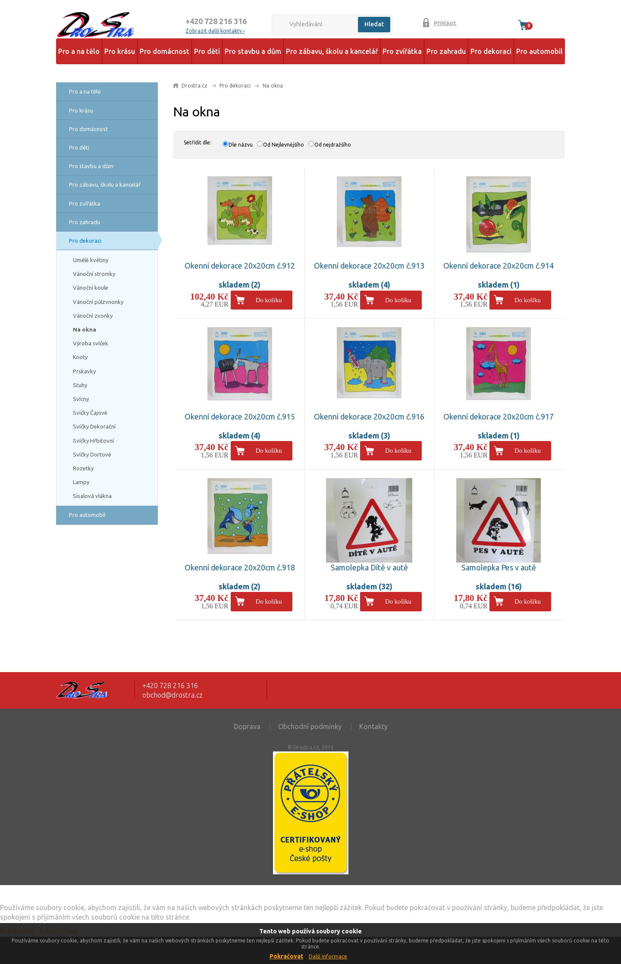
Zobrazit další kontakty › (215, 31)
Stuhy (80, 385)
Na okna (84, 329)
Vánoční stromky (94, 274)
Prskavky (84, 371)
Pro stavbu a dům (253, 51)
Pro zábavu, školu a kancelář (332, 51)
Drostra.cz (194, 85)
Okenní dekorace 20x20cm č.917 (498, 416)
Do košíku (269, 300)
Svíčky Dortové (92, 454)
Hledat (374, 24)
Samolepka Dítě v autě (369, 567)
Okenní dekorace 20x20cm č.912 (240, 265)
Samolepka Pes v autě (498, 567)
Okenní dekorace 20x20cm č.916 (369, 416)
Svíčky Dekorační (94, 426)
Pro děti (207, 51)
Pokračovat (286, 956)
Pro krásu (119, 51)
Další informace (328, 956)
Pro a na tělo (79, 51)
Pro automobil (539, 51)
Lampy (81, 482)
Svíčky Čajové (90, 413)
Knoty (80, 357)
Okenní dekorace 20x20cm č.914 (498, 265)
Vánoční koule (90, 288)
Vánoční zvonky (93, 316)
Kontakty (373, 726)
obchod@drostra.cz (172, 695)
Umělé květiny (90, 260)
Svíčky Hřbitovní (93, 441)
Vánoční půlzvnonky (98, 302)
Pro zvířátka (402, 51)
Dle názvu (241, 144)
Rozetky (83, 468)
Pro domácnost (164, 51)
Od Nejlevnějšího (283, 144)
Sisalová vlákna (92, 496)
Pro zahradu (446, 51)
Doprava (247, 726)
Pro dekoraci (490, 51)
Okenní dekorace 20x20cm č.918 (240, 567)
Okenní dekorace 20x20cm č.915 (240, 416)
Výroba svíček (90, 343)
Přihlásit (445, 23)
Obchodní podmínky (310, 726)
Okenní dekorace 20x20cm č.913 (369, 265)
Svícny (81, 399)
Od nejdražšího (332, 144)
